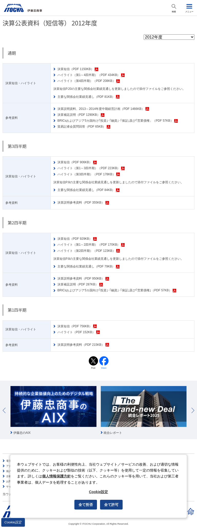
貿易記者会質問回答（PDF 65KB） (83, 127)
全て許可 (111, 505)
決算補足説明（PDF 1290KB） (81, 115)
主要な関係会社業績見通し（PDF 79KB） (88, 266)
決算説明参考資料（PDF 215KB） (83, 345)
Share (103, 368)
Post (93, 368)
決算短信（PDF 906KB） (77, 162)
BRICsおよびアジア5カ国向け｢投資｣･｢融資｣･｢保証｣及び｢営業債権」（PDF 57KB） (117, 121)
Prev (4, 410)
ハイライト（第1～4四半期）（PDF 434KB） (91, 75)
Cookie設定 (13, 522)
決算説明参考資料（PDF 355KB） (83, 203)
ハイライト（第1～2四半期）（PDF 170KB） (91, 245)
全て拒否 (85, 505)
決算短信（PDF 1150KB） (77, 69)
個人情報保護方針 (56, 476)
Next (192, 410)
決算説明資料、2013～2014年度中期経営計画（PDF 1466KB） (103, 109)
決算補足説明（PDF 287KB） (80, 284)
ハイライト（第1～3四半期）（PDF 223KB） (91, 168)
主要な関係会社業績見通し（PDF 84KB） (88, 190)
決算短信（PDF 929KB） (77, 239)
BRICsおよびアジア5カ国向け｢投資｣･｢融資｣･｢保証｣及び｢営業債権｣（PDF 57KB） (116, 290)
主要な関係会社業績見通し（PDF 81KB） (88, 97)
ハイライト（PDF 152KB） (78, 332)
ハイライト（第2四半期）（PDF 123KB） (88, 251)
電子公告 (11, 460)
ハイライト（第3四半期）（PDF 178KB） (88, 174)
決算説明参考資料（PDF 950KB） (83, 279)
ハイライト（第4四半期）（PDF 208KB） (88, 81)
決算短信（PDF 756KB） (77, 326)
